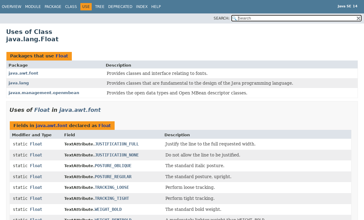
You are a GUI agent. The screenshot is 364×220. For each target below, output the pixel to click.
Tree (100, 7)
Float (62, 55)
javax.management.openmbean (44, 92)
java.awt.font (23, 73)
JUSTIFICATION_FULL (117, 143)
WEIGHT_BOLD (108, 209)
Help (156, 7)
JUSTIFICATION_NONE (117, 154)
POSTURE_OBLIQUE (113, 165)
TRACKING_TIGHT (112, 198)
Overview (11, 7)
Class (71, 7)
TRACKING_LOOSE (112, 187)
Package (53, 7)
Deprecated (120, 7)
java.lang (19, 83)
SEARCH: (222, 18)
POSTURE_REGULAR (113, 176)
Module (33, 7)
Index (142, 7)
